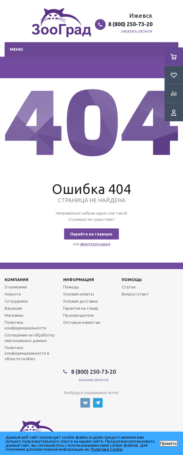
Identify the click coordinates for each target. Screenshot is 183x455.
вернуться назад (95, 244)
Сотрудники (16, 301)
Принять (168, 443)
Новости (13, 294)
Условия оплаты (78, 294)
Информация (78, 279)
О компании (16, 287)
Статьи (129, 287)
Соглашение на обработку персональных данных (30, 338)
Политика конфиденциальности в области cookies (27, 353)
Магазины (14, 315)
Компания (16, 279)
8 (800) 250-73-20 (130, 24)
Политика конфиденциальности (25, 325)
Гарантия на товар (80, 308)
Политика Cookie (107, 449)
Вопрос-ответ (135, 294)
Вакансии (13, 308)
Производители (78, 315)
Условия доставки (80, 301)
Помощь (132, 279)
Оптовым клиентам (81, 322)
